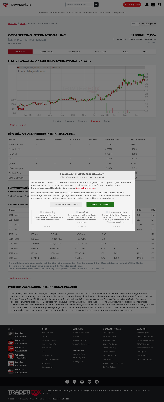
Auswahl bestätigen (66, 204)
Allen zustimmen (100, 204)
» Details (47, 226)
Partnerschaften (118, 212)
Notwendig (49, 212)
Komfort (83, 212)
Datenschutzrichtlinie (85, 188)
